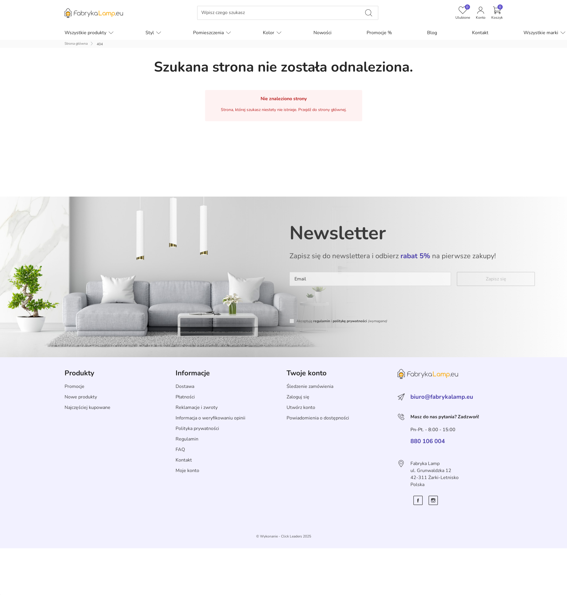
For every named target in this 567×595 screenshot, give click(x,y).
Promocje (74, 386)
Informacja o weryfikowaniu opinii (210, 418)
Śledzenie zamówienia (310, 386)
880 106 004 (427, 441)
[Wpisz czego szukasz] (368, 13)
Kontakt (184, 460)
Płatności (185, 397)
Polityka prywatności (197, 428)
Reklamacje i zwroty (197, 407)
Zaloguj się (298, 397)
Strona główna (76, 43)
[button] (497, 13)
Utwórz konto (301, 407)
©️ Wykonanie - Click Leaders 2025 (283, 536)
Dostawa (185, 386)
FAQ (180, 449)
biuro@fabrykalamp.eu (441, 397)
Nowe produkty (81, 397)
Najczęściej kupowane (87, 407)
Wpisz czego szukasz (223, 12)
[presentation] (333, 303)
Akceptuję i (341, 321)
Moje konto (187, 470)
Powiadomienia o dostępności (318, 418)
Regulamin (187, 439)
